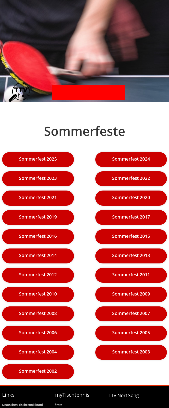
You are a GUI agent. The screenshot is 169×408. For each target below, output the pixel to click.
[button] (89, 88)
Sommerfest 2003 (131, 352)
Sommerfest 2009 (131, 294)
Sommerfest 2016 (38, 236)
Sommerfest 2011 (131, 275)
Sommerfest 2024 (131, 159)
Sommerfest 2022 (131, 178)
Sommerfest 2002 (38, 371)
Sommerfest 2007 (131, 313)
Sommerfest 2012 (38, 275)
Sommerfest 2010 (38, 294)
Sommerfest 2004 (38, 352)
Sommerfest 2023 (38, 178)
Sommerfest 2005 (131, 333)
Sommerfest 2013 (131, 255)
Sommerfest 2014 (38, 255)
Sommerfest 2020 (131, 197)
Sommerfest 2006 (38, 333)
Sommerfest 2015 (131, 236)
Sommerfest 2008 (38, 313)
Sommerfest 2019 (38, 217)
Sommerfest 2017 (131, 217)
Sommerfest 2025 (38, 159)
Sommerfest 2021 (38, 197)
